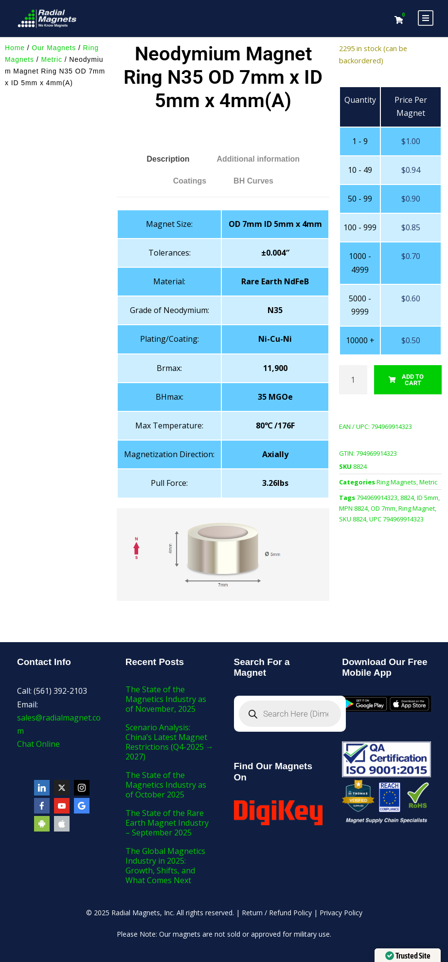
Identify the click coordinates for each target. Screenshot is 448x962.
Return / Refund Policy (277, 912)
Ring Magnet (416, 508)
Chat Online (38, 744)
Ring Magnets (396, 482)
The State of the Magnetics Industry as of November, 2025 (165, 699)
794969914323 (377, 497)
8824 (407, 497)
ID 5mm (427, 497)
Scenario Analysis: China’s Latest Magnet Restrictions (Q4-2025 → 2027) (169, 742)
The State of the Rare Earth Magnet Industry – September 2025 (167, 823)
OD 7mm (383, 508)
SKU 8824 (352, 519)
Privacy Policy (341, 912)
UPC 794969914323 (396, 519)
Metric (51, 59)
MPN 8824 (353, 508)
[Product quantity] (353, 379)
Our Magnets (54, 48)
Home (15, 48)
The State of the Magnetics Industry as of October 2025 (165, 785)
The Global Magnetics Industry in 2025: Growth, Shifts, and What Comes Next (165, 866)
